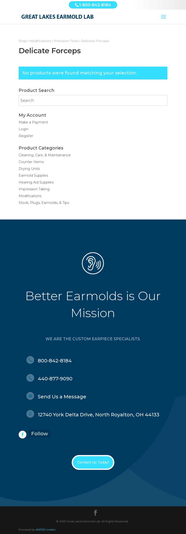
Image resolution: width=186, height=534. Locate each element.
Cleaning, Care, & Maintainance (45, 155)
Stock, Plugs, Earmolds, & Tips (44, 203)
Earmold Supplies (33, 175)
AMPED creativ (45, 529)
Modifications (40, 41)
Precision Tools (66, 41)
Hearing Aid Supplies (36, 182)
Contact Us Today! (93, 462)
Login (23, 129)
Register (26, 136)
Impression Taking (34, 189)
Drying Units (29, 168)
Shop (23, 41)
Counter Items (31, 162)
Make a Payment (33, 122)
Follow (39, 434)
